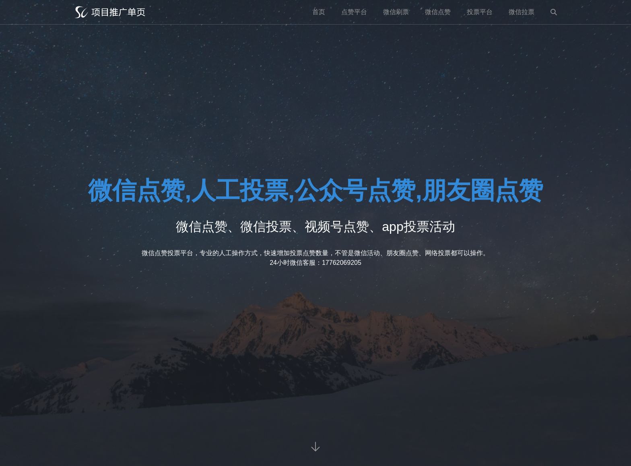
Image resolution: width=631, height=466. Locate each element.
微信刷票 (396, 11)
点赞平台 (354, 11)
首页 (318, 11)
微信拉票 (521, 11)
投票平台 (480, 11)
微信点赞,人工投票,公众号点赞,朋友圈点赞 (315, 190)
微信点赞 (438, 11)
